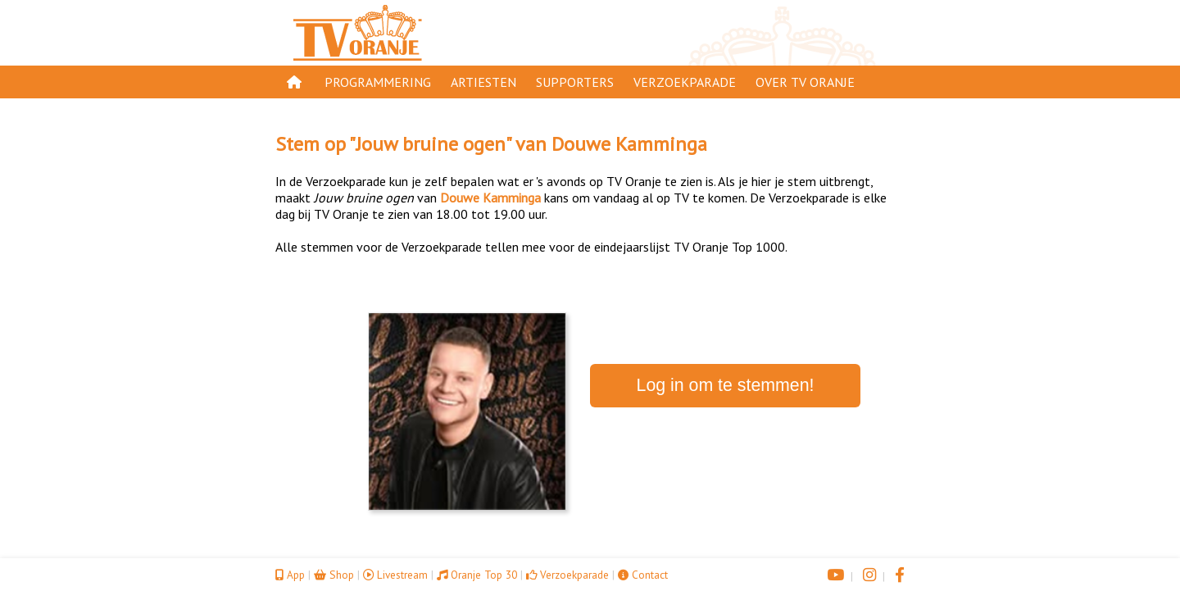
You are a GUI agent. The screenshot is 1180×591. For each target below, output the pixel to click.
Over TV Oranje (805, 82)
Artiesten (483, 82)
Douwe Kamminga (629, 144)
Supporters (575, 82)
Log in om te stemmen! (726, 385)
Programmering (377, 82)
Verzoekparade (684, 82)
